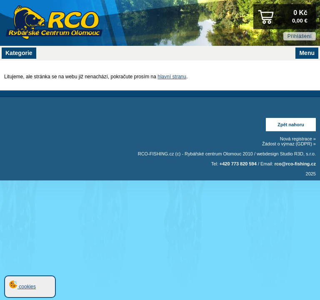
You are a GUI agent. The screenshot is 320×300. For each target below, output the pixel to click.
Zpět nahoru (291, 124)
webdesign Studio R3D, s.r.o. (286, 153)
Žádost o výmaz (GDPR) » (289, 143)
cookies (22, 287)
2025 (311, 173)
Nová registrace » (298, 138)
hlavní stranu (172, 77)
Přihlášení (300, 36)
